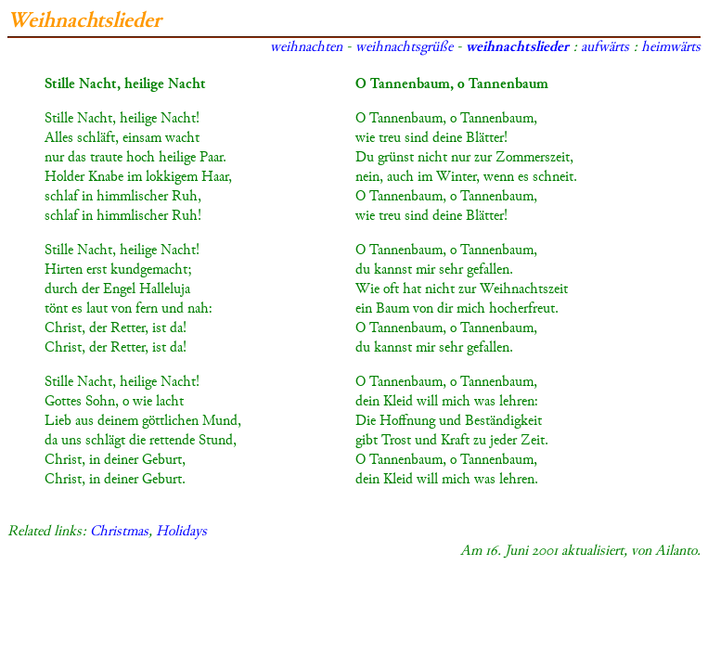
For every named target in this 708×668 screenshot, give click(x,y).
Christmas (119, 532)
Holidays (181, 532)
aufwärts (605, 48)
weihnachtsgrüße (404, 48)
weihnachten (306, 48)
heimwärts (671, 48)
